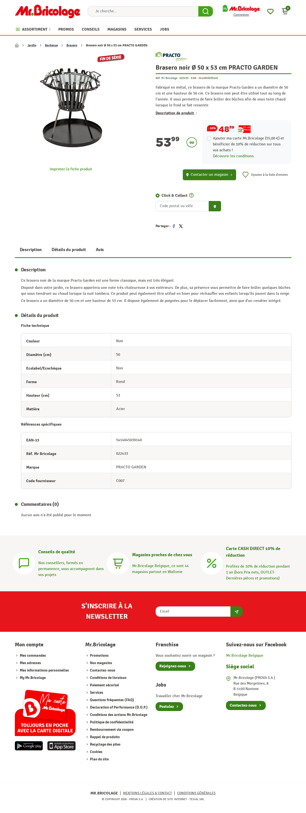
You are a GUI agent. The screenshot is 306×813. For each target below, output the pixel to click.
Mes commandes (33, 655)
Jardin (31, 45)
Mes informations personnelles (44, 670)
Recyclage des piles (105, 744)
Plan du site (99, 759)
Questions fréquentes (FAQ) (111, 700)
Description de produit (176, 113)
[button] (285, 11)
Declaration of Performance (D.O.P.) (118, 707)
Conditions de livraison (107, 677)
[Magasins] (118, 562)
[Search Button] (205, 11)
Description (31, 250)
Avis (100, 250)
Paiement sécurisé (104, 685)
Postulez (166, 706)
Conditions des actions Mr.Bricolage (118, 715)
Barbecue (51, 45)
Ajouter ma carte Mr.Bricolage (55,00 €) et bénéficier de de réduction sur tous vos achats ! (248, 144)
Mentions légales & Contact (147, 793)
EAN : (194, 78)
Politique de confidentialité (111, 722)
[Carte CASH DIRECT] (211, 562)
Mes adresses (30, 663)
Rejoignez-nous (172, 666)
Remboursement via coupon (111, 729)
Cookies (95, 752)
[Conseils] (24, 562)
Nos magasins (100, 663)
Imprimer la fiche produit (71, 169)
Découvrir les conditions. (234, 156)
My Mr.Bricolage (33, 677)
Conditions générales (196, 793)
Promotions (99, 655)
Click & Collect (174, 195)
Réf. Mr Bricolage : (167, 78)
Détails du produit (69, 250)
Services (96, 692)
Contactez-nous (102, 670)
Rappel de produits (104, 737)
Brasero (71, 45)
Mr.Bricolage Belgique (244, 655)
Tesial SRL (196, 799)
